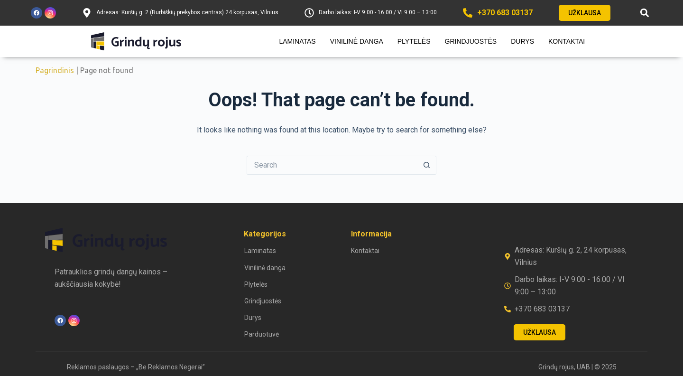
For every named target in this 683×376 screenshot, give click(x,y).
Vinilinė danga (356, 41)
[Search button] (426, 165)
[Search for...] (332, 165)
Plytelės (414, 41)
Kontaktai (566, 41)
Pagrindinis (55, 70)
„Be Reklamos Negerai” (170, 367)
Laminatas (297, 41)
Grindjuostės (471, 41)
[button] (644, 13)
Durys (522, 41)
